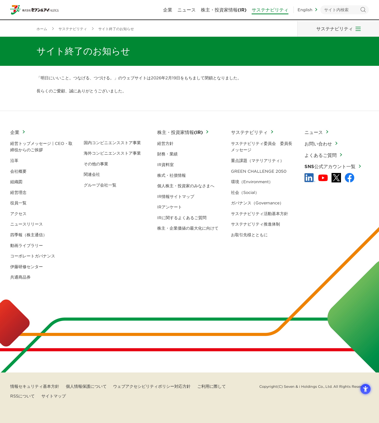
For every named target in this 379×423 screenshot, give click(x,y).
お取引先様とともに (249, 234)
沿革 (14, 160)
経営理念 (18, 192)
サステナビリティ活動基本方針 (259, 213)
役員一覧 (18, 202)
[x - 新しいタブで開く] (336, 177)
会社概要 (18, 171)
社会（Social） (245, 192)
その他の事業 (96, 163)
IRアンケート (169, 206)
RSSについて (22, 396)
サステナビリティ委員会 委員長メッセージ (261, 147)
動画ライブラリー (26, 245)
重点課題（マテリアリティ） (257, 160)
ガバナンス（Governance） (257, 202)
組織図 (16, 181)
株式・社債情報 (171, 175)
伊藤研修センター (26, 266)
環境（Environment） (252, 181)
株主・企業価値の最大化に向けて (187, 228)
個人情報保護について (86, 386)
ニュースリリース (26, 224)
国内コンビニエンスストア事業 (112, 142)
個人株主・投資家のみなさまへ (185, 185)
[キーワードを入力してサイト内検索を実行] (344, 10)
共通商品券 (20, 277)
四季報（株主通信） (28, 234)
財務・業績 (167, 153)
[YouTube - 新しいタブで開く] (323, 178)
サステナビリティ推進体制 (255, 224)
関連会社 (92, 174)
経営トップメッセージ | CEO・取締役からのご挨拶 (41, 147)
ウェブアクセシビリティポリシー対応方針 (152, 386)
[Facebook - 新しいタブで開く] (349, 177)
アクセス (18, 213)
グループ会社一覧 (100, 185)
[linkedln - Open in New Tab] (309, 177)
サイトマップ (53, 396)
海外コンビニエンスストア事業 (112, 153)
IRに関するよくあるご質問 (181, 217)
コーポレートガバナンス (32, 255)
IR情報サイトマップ (175, 196)
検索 (363, 10)
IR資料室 (165, 164)
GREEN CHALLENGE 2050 (258, 171)
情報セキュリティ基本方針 (34, 386)
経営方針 (165, 143)
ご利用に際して (211, 386)
